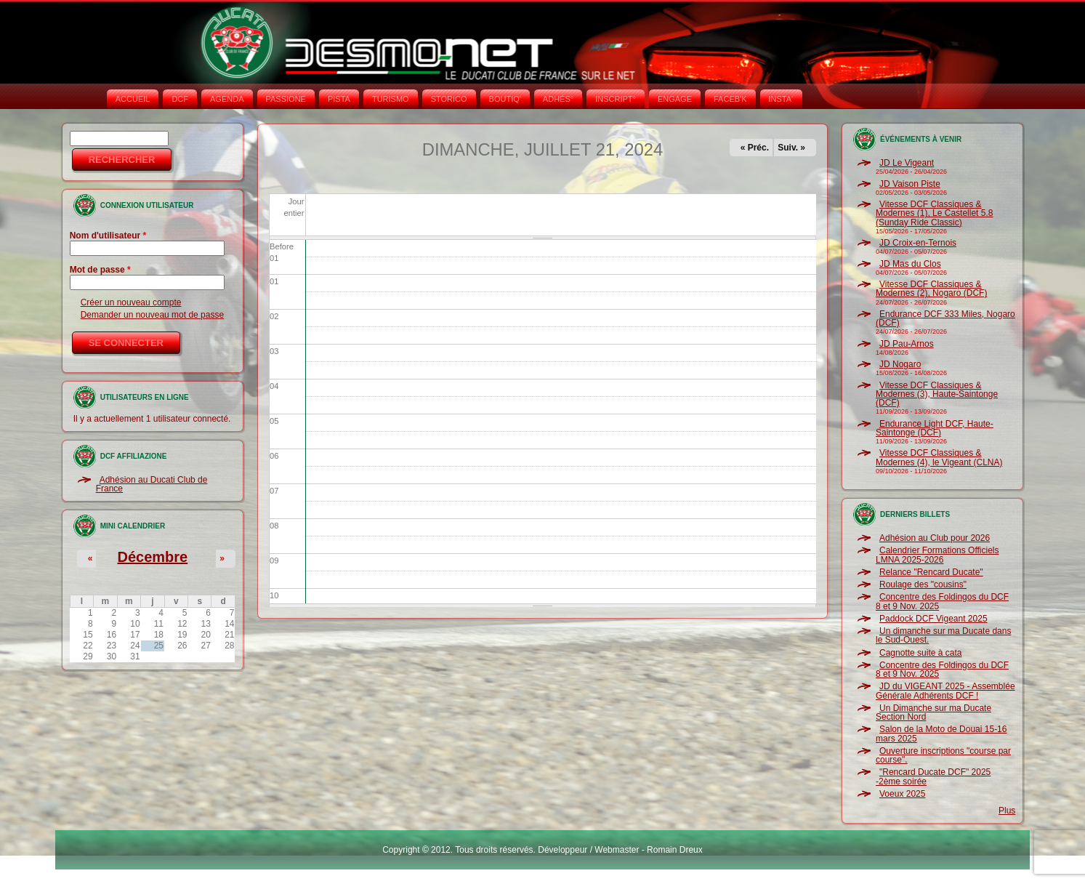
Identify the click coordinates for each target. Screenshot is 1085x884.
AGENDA (226, 99)
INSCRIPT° (615, 99)
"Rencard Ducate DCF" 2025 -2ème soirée (933, 776)
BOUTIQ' (505, 99)
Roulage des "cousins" (923, 584)
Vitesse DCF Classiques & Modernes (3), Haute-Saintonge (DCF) (937, 394)
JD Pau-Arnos (906, 344)
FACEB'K (730, 99)
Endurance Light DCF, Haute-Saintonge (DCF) (934, 428)
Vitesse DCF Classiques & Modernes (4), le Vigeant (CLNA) (939, 457)
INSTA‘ (781, 99)
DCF (180, 99)
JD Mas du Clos (910, 264)
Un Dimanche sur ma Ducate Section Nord (933, 712)
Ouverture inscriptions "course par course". (943, 755)
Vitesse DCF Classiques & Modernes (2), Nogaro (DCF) (931, 288)
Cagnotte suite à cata (920, 653)
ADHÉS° (558, 99)
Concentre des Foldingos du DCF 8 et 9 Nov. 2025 (942, 601)
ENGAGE (675, 99)
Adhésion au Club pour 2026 (934, 538)
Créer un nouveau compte (131, 302)
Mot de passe (100, 270)
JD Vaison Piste (909, 184)
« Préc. (755, 147)
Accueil (133, 99)
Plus (1007, 810)
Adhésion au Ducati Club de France (152, 484)
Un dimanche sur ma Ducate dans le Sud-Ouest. (943, 635)
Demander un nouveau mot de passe (152, 315)
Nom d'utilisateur (108, 235)
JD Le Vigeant (906, 163)
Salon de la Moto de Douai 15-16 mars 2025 (941, 733)
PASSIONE (286, 99)
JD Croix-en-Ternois (917, 243)
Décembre (152, 557)
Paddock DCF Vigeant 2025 (933, 619)
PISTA (339, 99)
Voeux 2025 (902, 794)
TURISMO (390, 99)
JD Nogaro (900, 364)
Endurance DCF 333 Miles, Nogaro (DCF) (945, 318)
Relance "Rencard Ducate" (931, 572)
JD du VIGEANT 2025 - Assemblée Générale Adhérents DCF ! (945, 690)
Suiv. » (791, 147)
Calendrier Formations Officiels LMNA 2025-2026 (937, 554)
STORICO (449, 99)
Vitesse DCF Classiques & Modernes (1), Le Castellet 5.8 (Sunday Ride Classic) (934, 213)
